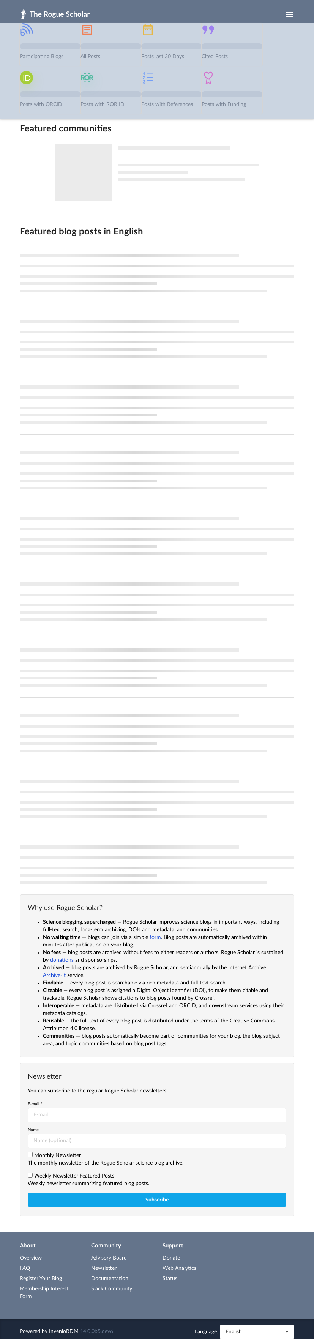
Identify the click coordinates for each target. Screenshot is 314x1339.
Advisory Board (109, 1258)
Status (170, 1278)
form (155, 937)
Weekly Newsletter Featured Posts (74, 1176)
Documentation (109, 1278)
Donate (171, 1258)
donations (62, 960)
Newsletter (104, 1268)
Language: (206, 1331)
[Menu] (289, 14)
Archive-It (54, 975)
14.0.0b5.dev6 (96, 1331)
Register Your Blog (41, 1278)
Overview (31, 1258)
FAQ (25, 1268)
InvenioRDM (64, 1331)
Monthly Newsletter (57, 1155)
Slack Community (111, 1289)
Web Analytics (179, 1268)
